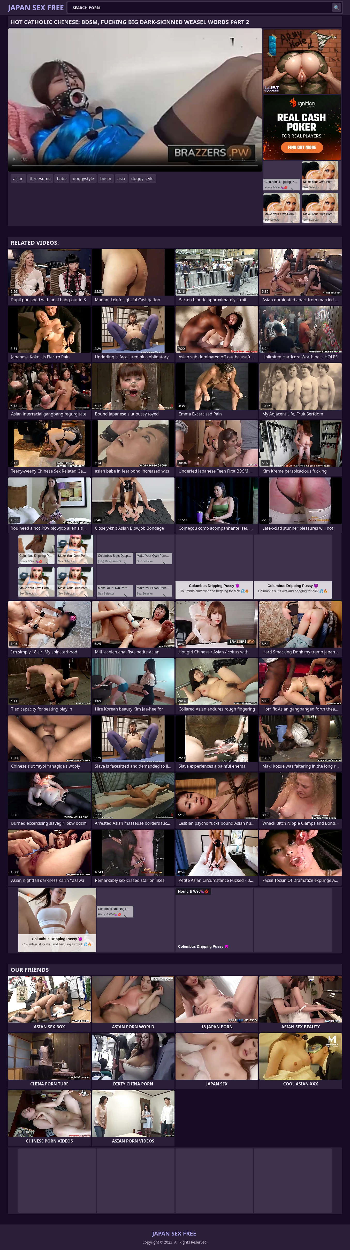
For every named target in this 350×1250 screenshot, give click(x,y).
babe (62, 178)
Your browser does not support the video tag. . (135, 100)
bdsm (105, 178)
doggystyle (83, 178)
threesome (40, 178)
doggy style (142, 178)
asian (18, 178)
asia (121, 178)
